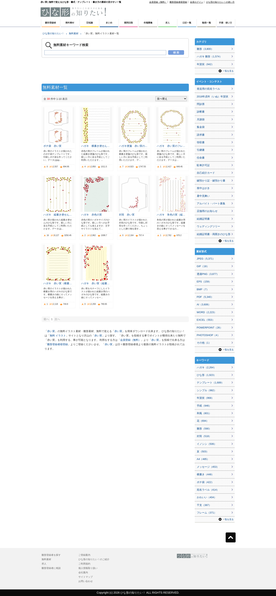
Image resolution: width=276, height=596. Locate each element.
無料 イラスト (58, 335)
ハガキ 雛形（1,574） (209, 56)
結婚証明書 (203, 218)
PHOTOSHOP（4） (208, 335)
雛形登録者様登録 (178, 2)
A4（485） (203, 459)
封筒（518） (204, 436)
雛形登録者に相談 (51, 568)
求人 (44, 563)
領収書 (201, 142)
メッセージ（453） (208, 466)
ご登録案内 (84, 555)
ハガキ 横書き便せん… (95, 145)
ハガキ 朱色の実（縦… (171, 214)
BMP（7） (203, 289)
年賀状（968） (205, 397)
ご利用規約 (84, 563)
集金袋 (201, 126)
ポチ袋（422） (205, 482)
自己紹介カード (206, 172)
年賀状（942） (205, 64)
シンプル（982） (207, 390)
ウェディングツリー (208, 226)
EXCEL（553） (206, 319)
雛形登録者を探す (51, 555)
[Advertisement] (22, 89)
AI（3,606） (204, 304)
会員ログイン (196, 2)
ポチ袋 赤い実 (52, 145)
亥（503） (203, 451)
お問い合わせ (85, 581)
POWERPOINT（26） (209, 327)
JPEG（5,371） (206, 258)
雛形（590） (204, 428)
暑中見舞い (203, 195)
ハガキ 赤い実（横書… (57, 283)
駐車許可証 (203, 165)
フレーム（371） (207, 512)
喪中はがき (203, 188)
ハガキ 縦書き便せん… (57, 214)
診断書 (201, 111)
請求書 (201, 134)
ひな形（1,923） (206, 374)
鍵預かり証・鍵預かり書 (211, 180)
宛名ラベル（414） (208, 489)
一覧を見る (228, 71)
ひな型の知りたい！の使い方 (220, 2)
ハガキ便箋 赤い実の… (133, 145)
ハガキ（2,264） (206, 367)
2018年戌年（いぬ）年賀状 (212, 96)
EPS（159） (204, 281)
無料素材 (73, 33)
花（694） (203, 420)
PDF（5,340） (205, 296)
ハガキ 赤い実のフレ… (171, 145)
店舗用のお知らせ (207, 211)
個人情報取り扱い (88, 568)
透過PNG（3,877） (208, 274)
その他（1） (204, 342)
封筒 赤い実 (127, 214)
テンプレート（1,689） (210, 382)
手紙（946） (204, 405)
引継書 (201, 149)
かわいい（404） (207, 497)
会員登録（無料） (158, 2)
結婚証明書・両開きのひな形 (213, 234)
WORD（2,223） (207, 312)
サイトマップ (85, 576)
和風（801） (204, 413)
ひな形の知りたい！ (53, 33)
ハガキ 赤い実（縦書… (95, 283)
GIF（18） (203, 266)
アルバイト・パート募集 (211, 203)
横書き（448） (205, 474)
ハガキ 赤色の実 (91, 214)
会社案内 (83, 572)
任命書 (201, 157)
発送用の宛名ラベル (208, 88)
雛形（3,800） (205, 48)
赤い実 (51, 331)
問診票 (201, 104)
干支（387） (204, 505)
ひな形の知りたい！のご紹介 (93, 559)
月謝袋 (201, 119)
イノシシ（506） (207, 443)
